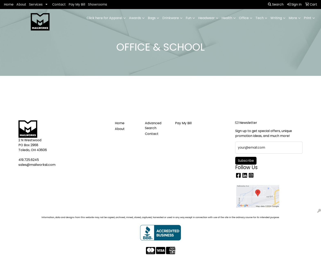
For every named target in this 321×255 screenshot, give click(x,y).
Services (36, 4)
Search (276, 4)
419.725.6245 (28, 159)
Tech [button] (259, 18)
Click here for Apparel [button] (104, 18)
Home (9, 4)
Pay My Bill (77, 4)
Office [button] (244, 18)
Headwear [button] (206, 18)
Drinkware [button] (170, 18)
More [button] (293, 18)
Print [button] (307, 18)
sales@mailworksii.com (36, 164)
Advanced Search (153, 125)
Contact (59, 4)
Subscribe (246, 160)
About (21, 4)
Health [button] (227, 18)
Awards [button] (135, 18)
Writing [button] (276, 18)
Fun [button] (188, 18)
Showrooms (97, 4)
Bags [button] (152, 18)
